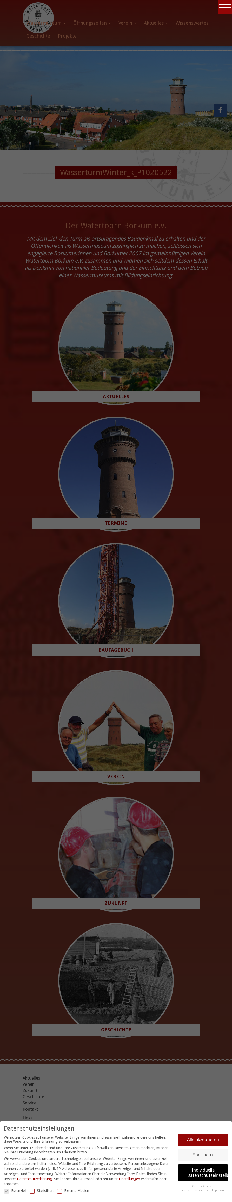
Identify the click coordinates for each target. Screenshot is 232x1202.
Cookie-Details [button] (201, 1186)
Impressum (219, 1190)
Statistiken (42, 1191)
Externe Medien (73, 1191)
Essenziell (15, 1191)
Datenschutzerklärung (34, 1179)
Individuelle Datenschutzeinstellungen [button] (207, 1173)
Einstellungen (129, 1179)
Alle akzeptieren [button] (203, 1139)
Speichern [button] (203, 1154)
